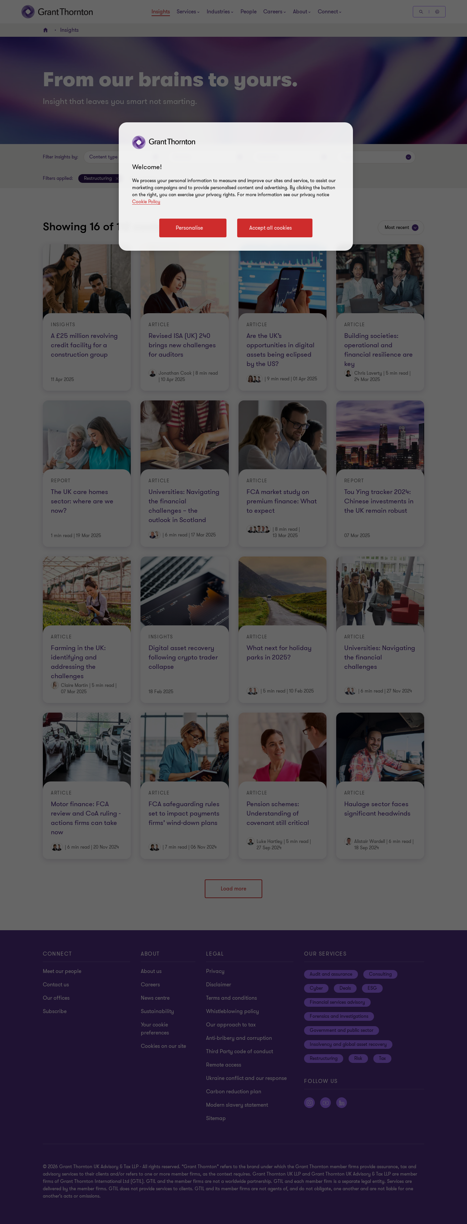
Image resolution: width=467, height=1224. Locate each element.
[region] (236, 186)
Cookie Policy (146, 202)
